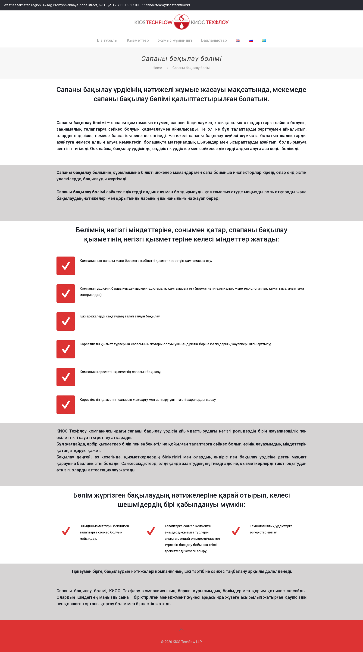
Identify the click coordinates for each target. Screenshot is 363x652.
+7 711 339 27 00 (126, 5)
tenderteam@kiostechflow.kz (168, 5)
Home (157, 68)
